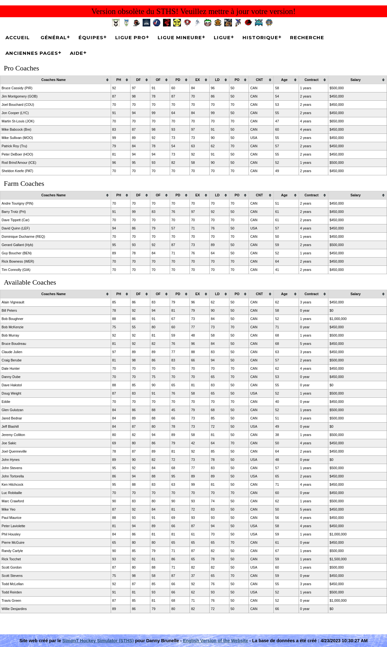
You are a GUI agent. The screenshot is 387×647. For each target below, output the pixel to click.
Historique (260, 37)
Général (54, 37)
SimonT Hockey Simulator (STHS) (98, 640)
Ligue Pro (130, 37)
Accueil (17, 37)
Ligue (222, 37)
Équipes (90, 37)
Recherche (307, 37)
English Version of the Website (215, 640)
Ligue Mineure (180, 37)
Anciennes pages (31, 53)
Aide (76, 53)
